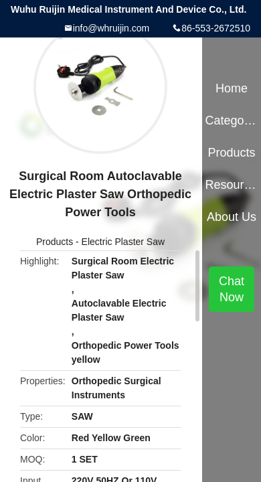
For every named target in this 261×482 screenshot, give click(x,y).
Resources (231, 184)
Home (231, 88)
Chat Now (231, 289)
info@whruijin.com (111, 28)
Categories (231, 120)
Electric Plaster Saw (123, 241)
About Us (231, 217)
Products (54, 241)
